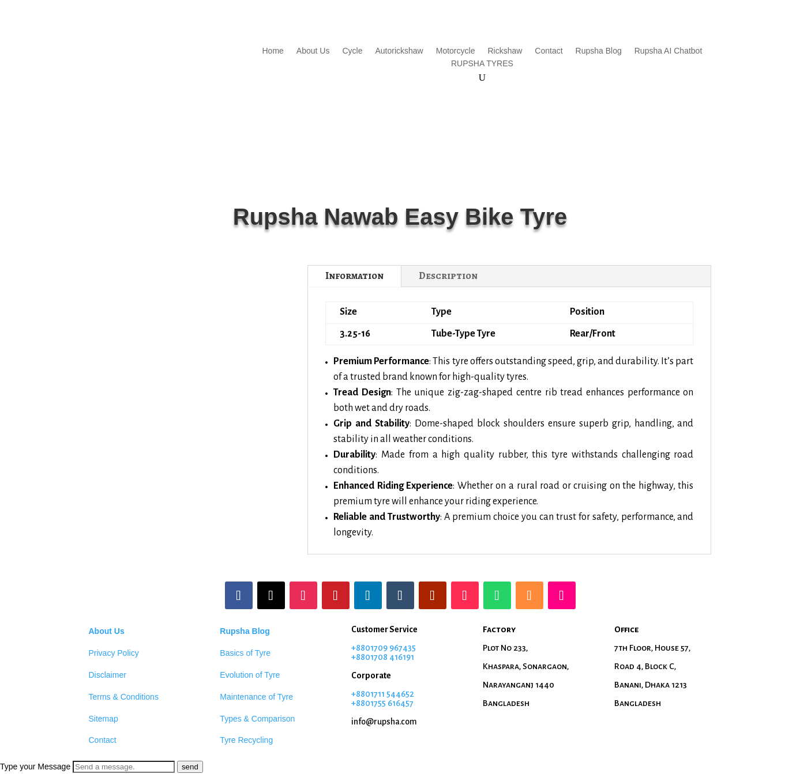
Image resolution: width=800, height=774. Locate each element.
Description (448, 275)
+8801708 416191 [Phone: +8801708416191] (382, 657)
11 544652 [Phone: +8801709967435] (396, 694)
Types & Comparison (257, 718)
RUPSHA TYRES (482, 63)
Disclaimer (107, 674)
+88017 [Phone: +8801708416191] (364, 703)
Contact (548, 51)
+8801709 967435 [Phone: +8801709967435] (383, 647)
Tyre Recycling (246, 740)
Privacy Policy (114, 653)
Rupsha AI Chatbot (668, 51)
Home (273, 51)
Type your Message (35, 766)
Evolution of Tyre (250, 674)
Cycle (352, 51)
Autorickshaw (399, 51)
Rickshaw (504, 51)
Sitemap (103, 718)
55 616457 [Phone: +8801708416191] (396, 703)
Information (354, 275)
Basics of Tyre (245, 653)
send (190, 766)
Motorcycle (455, 51)
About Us (313, 51)
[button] (400, 767)
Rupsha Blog (599, 51)
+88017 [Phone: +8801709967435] (364, 694)
